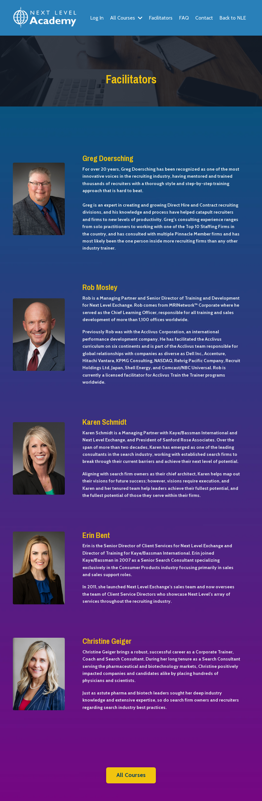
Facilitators (161, 18)
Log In (97, 18)
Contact (204, 18)
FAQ (184, 18)
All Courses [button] (131, 775)
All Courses (126, 18)
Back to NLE (232, 18)
